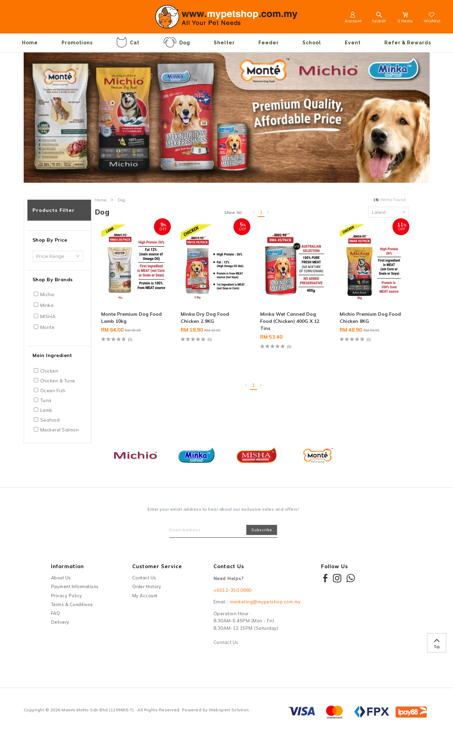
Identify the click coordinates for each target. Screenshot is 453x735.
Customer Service (157, 566)
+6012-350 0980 (232, 590)
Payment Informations (75, 586)
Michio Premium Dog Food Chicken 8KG (370, 317)
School (311, 42)
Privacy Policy (66, 595)
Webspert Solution (229, 709)
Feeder (268, 42)
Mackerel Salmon (59, 429)
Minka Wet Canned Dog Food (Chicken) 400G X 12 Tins (289, 321)
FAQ (55, 613)
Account (353, 18)
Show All (233, 212)
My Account (145, 595)
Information (67, 566)
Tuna (45, 400)
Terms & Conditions (72, 604)
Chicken (49, 371)
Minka (47, 305)
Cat (127, 42)
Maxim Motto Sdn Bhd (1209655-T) (98, 709)
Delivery (60, 622)
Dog (176, 42)
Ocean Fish (53, 390)
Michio (47, 294)
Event (353, 42)
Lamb (46, 410)
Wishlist (432, 18)
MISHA (48, 316)
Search (379, 18)
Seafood (50, 420)
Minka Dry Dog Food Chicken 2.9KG (205, 317)
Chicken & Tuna (57, 380)
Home (30, 42)
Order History (146, 586)
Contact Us (144, 577)
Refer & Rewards (407, 42)
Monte (47, 327)
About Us (61, 577)
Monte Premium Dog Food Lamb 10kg (131, 317)
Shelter (224, 42)
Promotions (77, 42)
